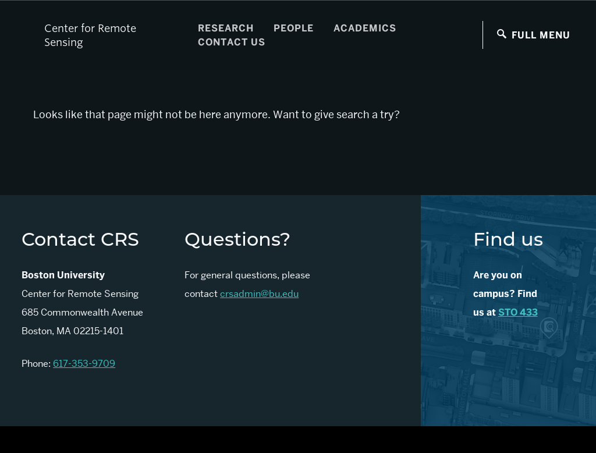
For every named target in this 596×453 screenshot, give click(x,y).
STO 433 (518, 312)
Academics (365, 28)
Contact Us (231, 42)
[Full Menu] (533, 35)
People (294, 28)
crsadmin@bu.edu (259, 294)
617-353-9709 (84, 364)
